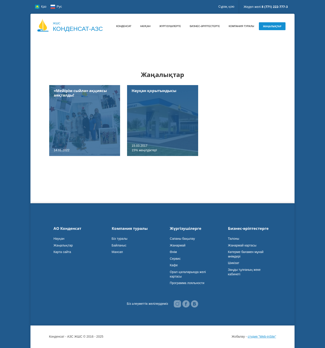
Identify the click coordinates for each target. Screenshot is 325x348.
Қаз (40, 7)
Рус (56, 7)
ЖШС (78, 27)
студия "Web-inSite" (262, 336)
